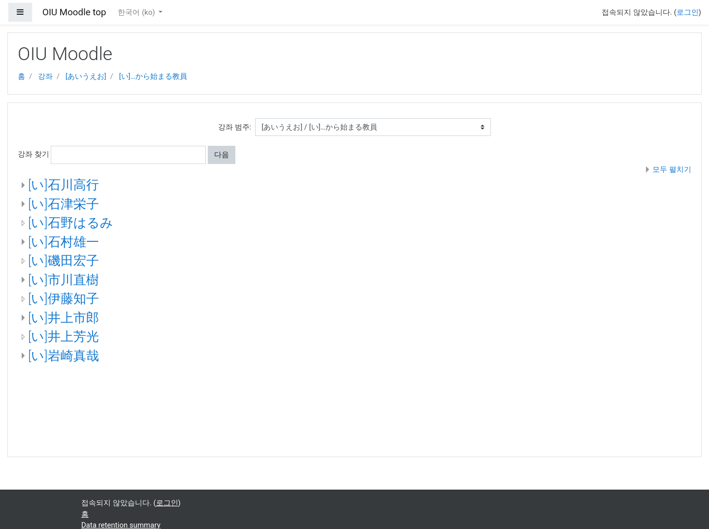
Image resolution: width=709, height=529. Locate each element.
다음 (221, 154)
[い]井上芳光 (63, 336)
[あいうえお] (85, 76)
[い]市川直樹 (63, 279)
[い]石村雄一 (63, 241)
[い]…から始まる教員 (153, 76)
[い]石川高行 (63, 184)
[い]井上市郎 (63, 317)
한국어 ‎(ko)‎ (137, 12)
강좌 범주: (234, 127)
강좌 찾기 (33, 154)
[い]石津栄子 (63, 204)
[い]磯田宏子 (63, 260)
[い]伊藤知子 (63, 298)
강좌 (45, 76)
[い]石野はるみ (70, 222)
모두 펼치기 (671, 169)
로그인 (688, 12)
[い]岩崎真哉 (63, 355)
